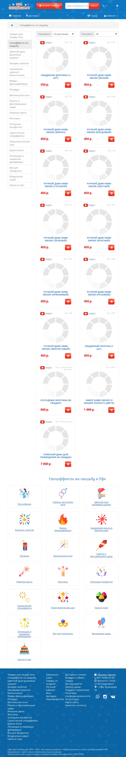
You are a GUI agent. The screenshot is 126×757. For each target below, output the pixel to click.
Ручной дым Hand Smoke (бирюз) (56, 131)
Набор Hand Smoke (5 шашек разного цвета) (99, 401)
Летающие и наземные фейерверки (17, 159)
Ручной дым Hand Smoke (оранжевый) (56, 293)
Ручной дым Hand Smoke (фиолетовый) (56, 347)
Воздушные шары (16, 178)
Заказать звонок (106, 674)
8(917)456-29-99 (104, 677)
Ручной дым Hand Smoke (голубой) (56, 185)
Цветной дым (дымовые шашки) (17, 54)
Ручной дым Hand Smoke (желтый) (99, 185)
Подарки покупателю (77, 689)
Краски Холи (17, 150)
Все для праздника (16, 169)
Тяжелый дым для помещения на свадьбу (55, 456)
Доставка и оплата (75, 674)
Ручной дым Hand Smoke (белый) (99, 76)
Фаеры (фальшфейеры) (18, 82)
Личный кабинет (51, 688)
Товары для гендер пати (16, 35)
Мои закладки (51, 694)
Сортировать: (44, 34)
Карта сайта (71, 702)
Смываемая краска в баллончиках (17, 72)
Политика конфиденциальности (77, 694)
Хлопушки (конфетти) (16, 125)
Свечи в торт (17, 185)
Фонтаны (15, 118)
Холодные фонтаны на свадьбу (55, 401)
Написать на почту (75, 705)
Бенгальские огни (20, 95)
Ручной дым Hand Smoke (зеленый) (56, 239)
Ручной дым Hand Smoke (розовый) (99, 293)
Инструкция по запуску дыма (73, 685)
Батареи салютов (19, 63)
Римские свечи (18, 112)
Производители (55, 699)
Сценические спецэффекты (17, 134)
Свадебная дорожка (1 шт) (56, 76)
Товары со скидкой (52, 682)
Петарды (14, 89)
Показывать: (87, 34)
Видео (46, 42)
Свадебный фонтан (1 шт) (99, 347)
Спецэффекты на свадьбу (19, 44)
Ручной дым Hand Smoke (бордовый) (99, 131)
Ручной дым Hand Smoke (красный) (99, 239)
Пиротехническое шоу (20, 143)
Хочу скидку (72, 699)
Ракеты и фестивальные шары (18, 103)
